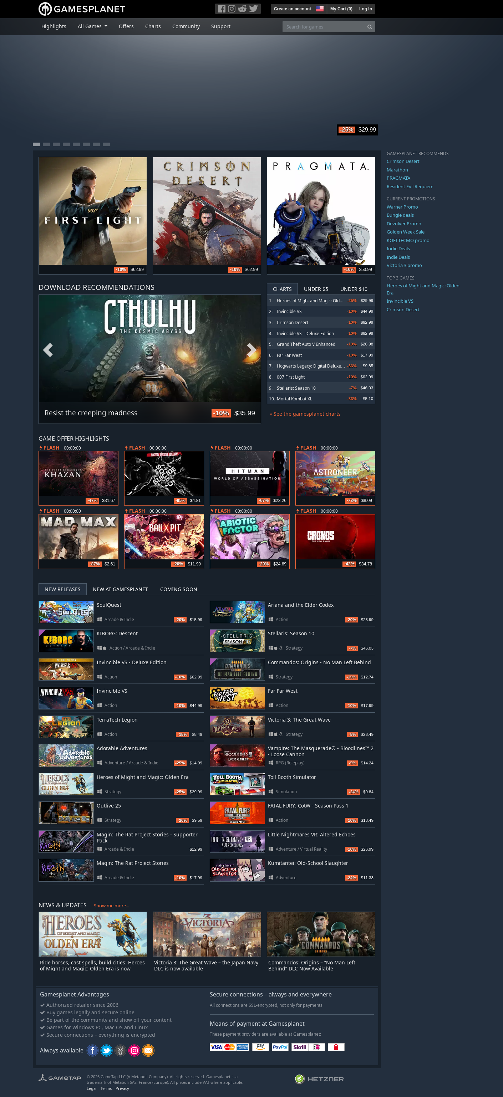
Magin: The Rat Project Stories (133, 863)
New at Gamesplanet (120, 589)
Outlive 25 (109, 805)
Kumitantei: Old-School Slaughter (308, 863)
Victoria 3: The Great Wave (299, 719)
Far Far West (289, 355)
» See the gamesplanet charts (305, 413)
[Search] (369, 26)
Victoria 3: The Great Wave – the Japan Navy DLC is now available (206, 965)
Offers (126, 26)
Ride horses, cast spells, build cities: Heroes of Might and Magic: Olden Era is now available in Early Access (92, 968)
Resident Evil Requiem (410, 186)
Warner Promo (402, 207)
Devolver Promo (404, 223)
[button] (319, 7)
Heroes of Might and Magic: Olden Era (314, 300)
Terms (106, 1088)
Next (252, 350)
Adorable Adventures (122, 748)
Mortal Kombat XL (294, 398)
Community (186, 26)
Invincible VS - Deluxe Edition (305, 333)
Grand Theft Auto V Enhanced (306, 344)
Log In (365, 8)
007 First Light (291, 377)
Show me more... (111, 905)
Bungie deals (400, 215)
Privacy (122, 1088)
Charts (153, 26)
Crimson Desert (292, 322)
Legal (92, 1088)
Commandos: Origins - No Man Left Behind (319, 662)
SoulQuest (109, 604)
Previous (48, 350)
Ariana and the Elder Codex (301, 604)
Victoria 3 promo (404, 265)
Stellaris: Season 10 (296, 388)
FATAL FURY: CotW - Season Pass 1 (308, 805)
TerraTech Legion (117, 719)
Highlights (53, 26)
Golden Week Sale (406, 232)
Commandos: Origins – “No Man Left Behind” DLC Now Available (311, 965)
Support (220, 26)
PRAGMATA (398, 178)
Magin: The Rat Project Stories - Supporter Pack (147, 837)
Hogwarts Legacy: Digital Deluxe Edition (316, 366)
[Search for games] (324, 26)
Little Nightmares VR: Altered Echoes (312, 834)
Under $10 (353, 289)
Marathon (397, 169)
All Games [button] (90, 26)
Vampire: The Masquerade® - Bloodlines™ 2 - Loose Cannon (321, 751)
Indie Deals (398, 248)
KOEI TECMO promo (408, 240)
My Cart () (341, 8)
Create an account (292, 8)
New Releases (63, 589)
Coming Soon (178, 589)
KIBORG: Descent (117, 633)
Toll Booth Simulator (292, 777)
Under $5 (316, 289)
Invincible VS (289, 311)
